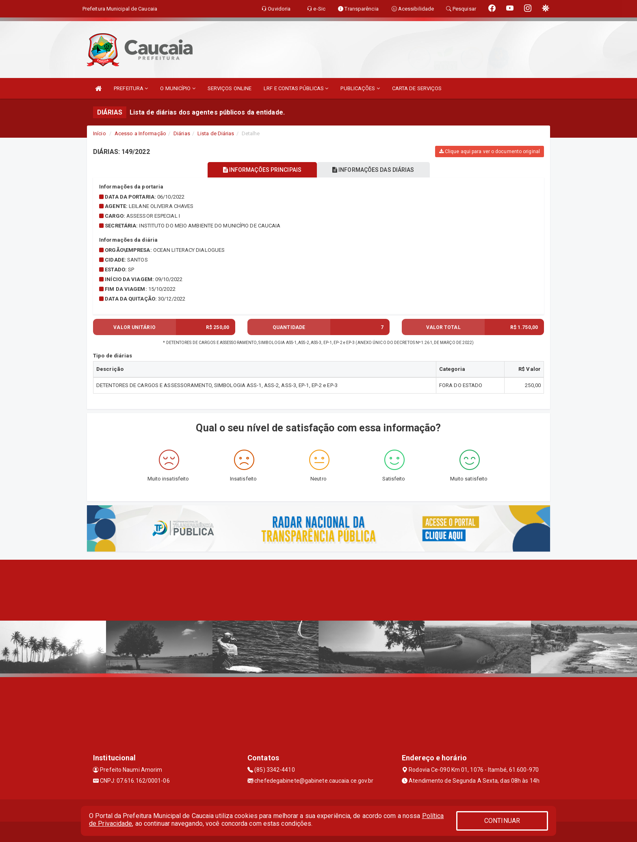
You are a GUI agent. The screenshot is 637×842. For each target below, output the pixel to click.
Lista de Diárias (215, 133)
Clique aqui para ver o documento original (489, 151)
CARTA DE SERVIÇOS (417, 88)
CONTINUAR (502, 821)
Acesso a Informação (140, 133)
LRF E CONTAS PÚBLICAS (296, 88)
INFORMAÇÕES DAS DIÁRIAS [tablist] (375, 170)
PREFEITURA (131, 88)
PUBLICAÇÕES (359, 88)
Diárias (181, 133)
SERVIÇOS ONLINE (230, 88)
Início (99, 133)
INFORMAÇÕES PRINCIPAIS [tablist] (260, 170)
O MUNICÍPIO (177, 88)
